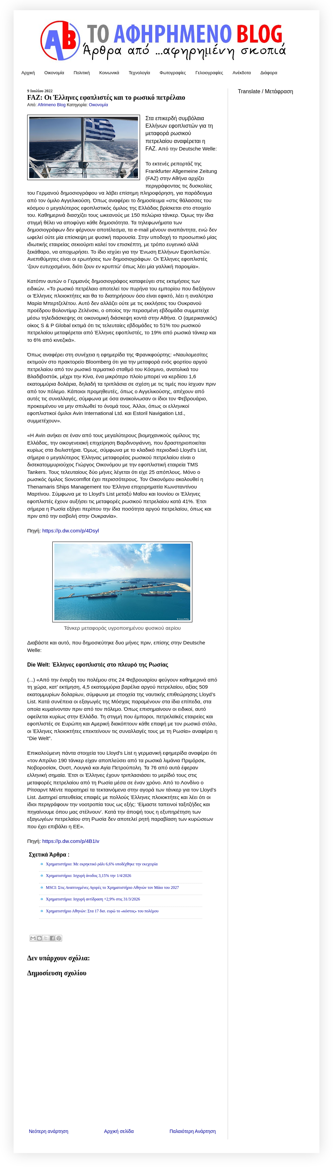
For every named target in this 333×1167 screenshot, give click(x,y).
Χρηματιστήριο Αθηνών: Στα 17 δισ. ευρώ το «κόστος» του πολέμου (102, 911)
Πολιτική (82, 72)
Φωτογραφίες (173, 72)
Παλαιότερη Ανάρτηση (193, 1131)
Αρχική (28, 72)
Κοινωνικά (109, 72)
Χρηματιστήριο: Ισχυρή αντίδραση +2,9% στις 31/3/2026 (93, 899)
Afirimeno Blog (52, 104)
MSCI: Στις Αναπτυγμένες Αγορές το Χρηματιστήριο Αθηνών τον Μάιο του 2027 (112, 887)
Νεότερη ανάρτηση (48, 1131)
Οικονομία (54, 72)
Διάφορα (268, 72)
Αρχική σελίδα (119, 1131)
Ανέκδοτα (242, 72)
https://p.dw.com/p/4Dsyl (70, 530)
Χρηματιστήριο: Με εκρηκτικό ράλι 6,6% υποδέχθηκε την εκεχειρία (102, 864)
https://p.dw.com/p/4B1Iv (70, 841)
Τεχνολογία (139, 72)
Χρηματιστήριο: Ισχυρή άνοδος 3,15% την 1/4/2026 (88, 875)
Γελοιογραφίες (209, 72)
